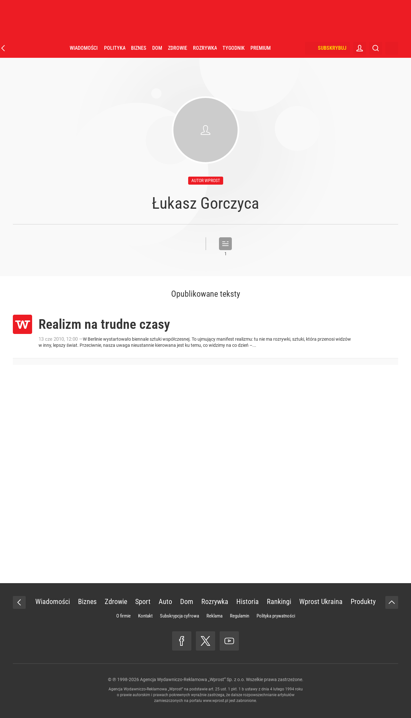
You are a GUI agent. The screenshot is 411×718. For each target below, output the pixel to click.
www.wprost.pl (215, 700)
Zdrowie (177, 48)
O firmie (123, 616)
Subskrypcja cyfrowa (179, 616)
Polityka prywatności (276, 616)
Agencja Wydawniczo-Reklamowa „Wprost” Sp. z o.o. (192, 679)
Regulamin (239, 616)
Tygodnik (234, 48)
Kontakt (145, 616)
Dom (157, 48)
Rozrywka (205, 48)
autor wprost (205, 180)
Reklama (214, 616)
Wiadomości (84, 48)
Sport (143, 602)
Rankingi (279, 602)
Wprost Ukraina (321, 602)
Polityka (114, 48)
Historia (247, 602)
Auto (165, 602)
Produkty (363, 602)
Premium (260, 48)
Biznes (138, 48)
